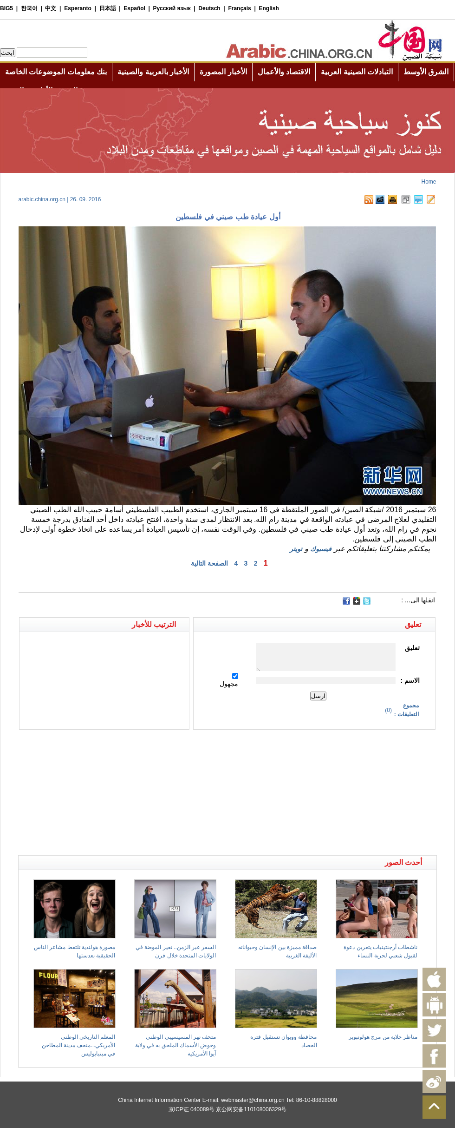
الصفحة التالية (209, 563)
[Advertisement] (123, 746)
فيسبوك (321, 549)
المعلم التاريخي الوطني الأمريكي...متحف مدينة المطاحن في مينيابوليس (79, 1045)
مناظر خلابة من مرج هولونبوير (383, 1037)
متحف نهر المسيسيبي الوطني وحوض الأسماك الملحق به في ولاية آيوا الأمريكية (175, 1045)
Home (428, 181)
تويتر (296, 549)
